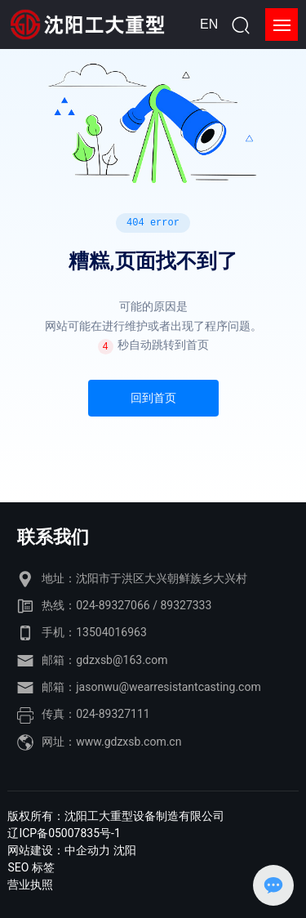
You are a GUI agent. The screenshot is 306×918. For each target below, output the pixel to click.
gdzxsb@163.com (121, 659)
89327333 (185, 605)
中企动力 (87, 850)
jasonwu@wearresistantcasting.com (168, 686)
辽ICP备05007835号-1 (63, 833)
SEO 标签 (30, 867)
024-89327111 (112, 713)
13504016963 (111, 632)
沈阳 (124, 850)
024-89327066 (112, 605)
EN (209, 24)
